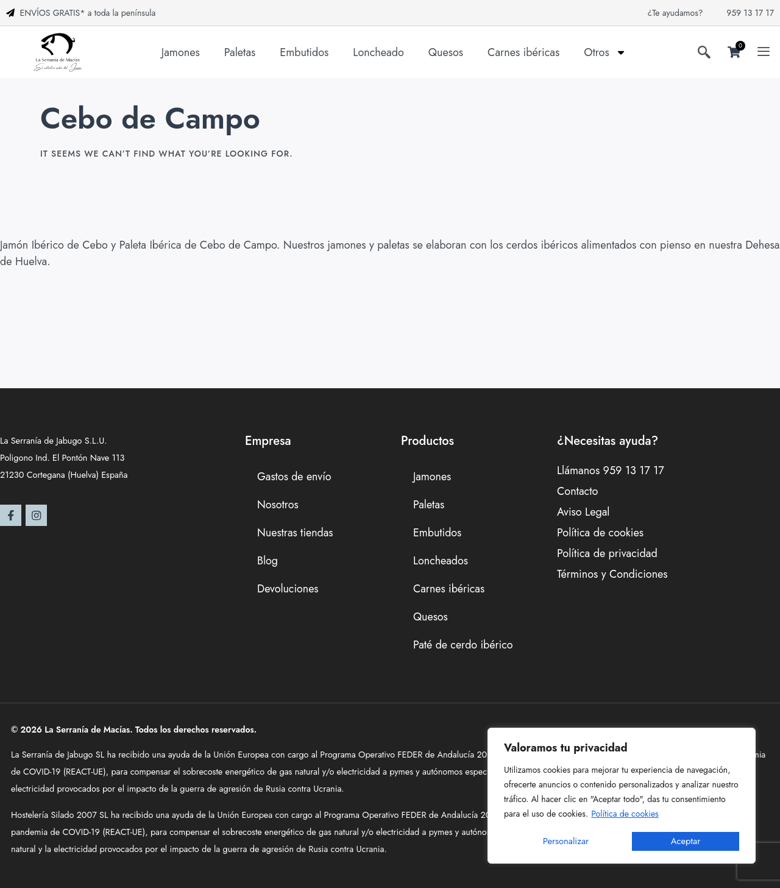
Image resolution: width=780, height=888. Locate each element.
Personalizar (565, 841)
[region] (622, 796)
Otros (605, 52)
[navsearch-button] (704, 54)
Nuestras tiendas (295, 533)
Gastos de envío (294, 477)
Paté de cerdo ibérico (463, 645)
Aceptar (686, 841)
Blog (267, 561)
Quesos (445, 52)
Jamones (180, 52)
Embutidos (304, 52)
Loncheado (378, 52)
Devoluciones (288, 589)
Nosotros (278, 505)
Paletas (240, 52)
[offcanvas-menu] (763, 52)
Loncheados (441, 561)
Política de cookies (624, 815)
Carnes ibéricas (523, 52)
